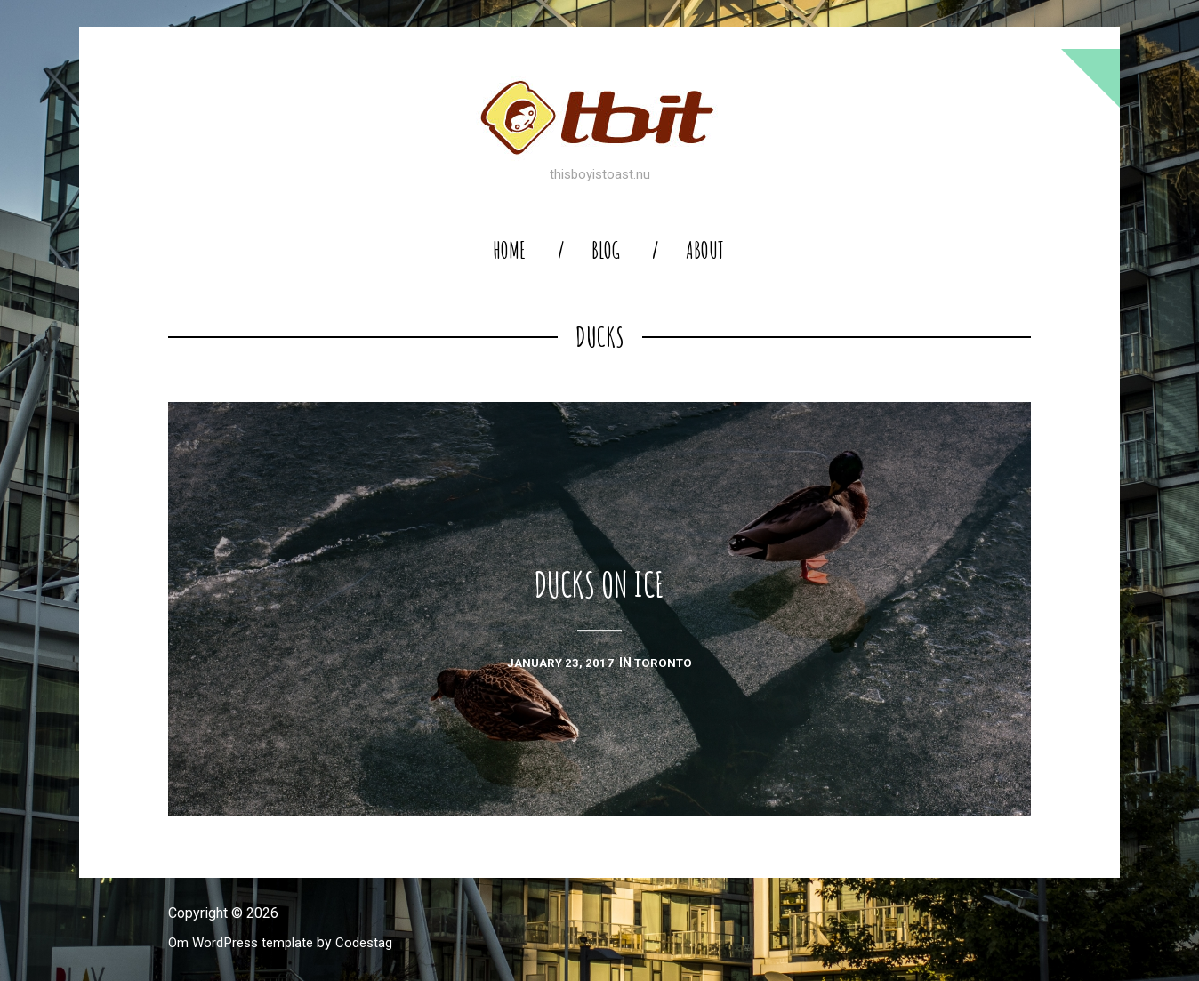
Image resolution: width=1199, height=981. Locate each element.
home (509, 250)
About (705, 250)
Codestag (375, 942)
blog (605, 250)
